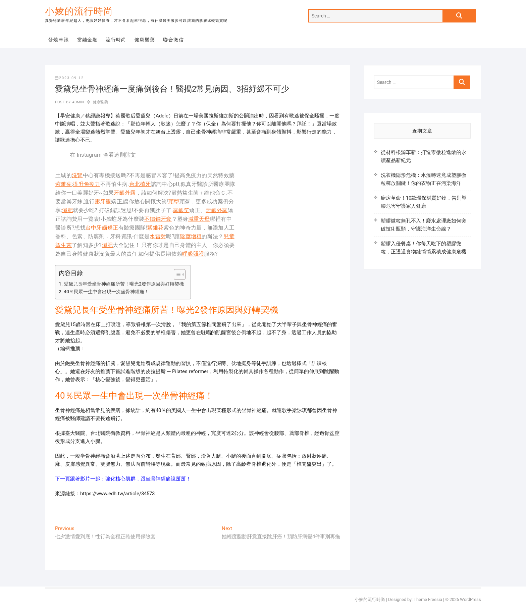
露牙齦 (103, 201)
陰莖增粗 (191, 236)
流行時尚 (116, 39)
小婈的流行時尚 (79, 11)
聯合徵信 (173, 39)
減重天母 (199, 219)
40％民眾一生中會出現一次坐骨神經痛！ (106, 291)
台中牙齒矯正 (102, 227)
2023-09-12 (69, 78)
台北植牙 (140, 184)
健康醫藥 (145, 39)
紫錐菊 (63, 184)
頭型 (173, 201)
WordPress (470, 599)
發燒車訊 (58, 39)
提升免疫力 (86, 184)
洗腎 (77, 175)
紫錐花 (155, 227)
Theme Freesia (428, 599)
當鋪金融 (87, 39)
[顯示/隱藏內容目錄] (176, 274)
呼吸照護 (193, 254)
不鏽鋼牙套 (158, 219)
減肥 (67, 210)
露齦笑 (181, 210)
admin (77, 102)
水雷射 (158, 236)
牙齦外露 (125, 193)
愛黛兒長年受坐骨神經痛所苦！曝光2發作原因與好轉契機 (124, 284)
